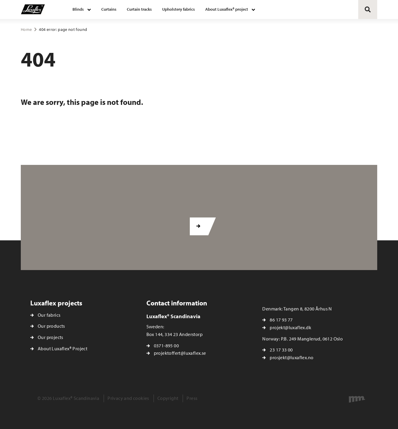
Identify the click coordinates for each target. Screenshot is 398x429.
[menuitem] (82, 9)
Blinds (78, 9)
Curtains (108, 9)
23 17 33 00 (281, 350)
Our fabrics (49, 315)
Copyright (168, 398)
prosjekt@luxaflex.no (291, 357)
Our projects (50, 337)
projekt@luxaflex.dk (290, 327)
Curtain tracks (139, 9)
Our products (51, 326)
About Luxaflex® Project (62, 348)
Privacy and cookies (128, 398)
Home (26, 29)
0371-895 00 (166, 345)
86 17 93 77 (281, 320)
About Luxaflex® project (226, 9)
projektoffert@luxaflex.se (180, 353)
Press (192, 398)
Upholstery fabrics (178, 9)
